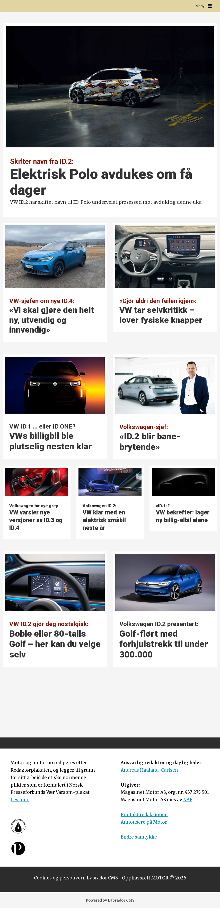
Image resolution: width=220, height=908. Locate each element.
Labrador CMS (102, 878)
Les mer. (20, 800)
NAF (187, 800)
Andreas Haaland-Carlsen (149, 770)
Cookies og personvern (60, 878)
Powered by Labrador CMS (110, 900)
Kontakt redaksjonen (144, 814)
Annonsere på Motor (144, 822)
